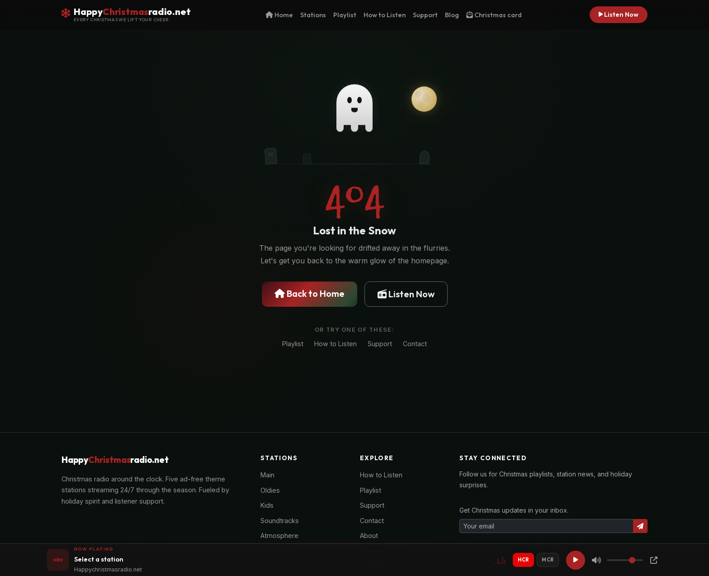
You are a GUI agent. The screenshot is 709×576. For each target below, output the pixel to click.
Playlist (344, 14)
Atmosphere (279, 535)
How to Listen (385, 14)
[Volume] (625, 560)
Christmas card (494, 14)
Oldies (270, 490)
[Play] (575, 560)
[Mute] (596, 560)
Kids (267, 505)
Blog (452, 14)
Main (267, 475)
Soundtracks (279, 520)
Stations (313, 14)
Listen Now (618, 14)
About (369, 535)
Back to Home (309, 294)
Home (279, 14)
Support (425, 14)
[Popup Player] (654, 560)
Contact (415, 345)
